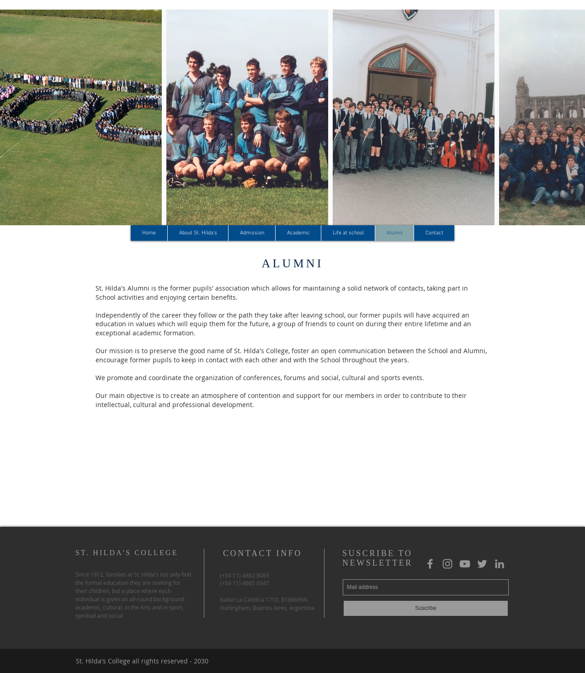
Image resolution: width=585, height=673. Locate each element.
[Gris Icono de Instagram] (447, 563)
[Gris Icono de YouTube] (464, 563)
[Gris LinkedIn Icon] (499, 563)
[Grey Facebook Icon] (430, 563)
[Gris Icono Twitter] (482, 563)
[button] (197, 233)
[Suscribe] (426, 608)
